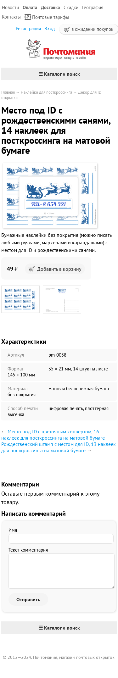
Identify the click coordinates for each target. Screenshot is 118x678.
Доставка (50, 7)
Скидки (71, 7)
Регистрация (28, 28)
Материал (18, 389)
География (92, 7)
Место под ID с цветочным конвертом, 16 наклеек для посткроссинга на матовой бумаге (53, 434)
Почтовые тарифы (47, 17)
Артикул (16, 355)
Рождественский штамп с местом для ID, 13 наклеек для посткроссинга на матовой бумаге (58, 447)
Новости (10, 7)
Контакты (11, 17)
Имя (12, 530)
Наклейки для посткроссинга (46, 92)
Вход (49, 28)
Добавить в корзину (55, 269)
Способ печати (23, 408)
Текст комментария (28, 550)
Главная (8, 92)
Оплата (30, 7)
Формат (16, 369)
